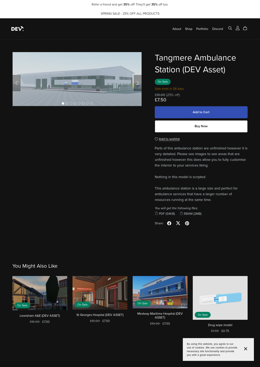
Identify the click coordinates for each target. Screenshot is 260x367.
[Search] (230, 28)
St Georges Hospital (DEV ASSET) (100, 315)
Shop (188, 29)
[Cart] (247, 28)
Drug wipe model (220, 325)
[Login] (237, 28)
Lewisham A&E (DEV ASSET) (40, 316)
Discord (217, 29)
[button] (16, 83)
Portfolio (202, 29)
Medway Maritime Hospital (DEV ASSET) (160, 316)
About (176, 29)
